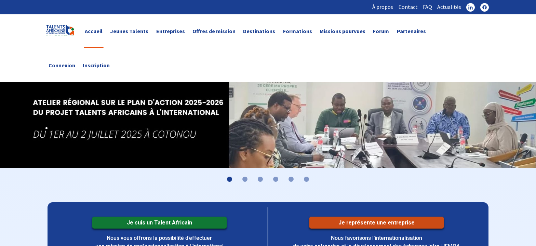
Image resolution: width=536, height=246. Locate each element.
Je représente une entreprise (376, 223)
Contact (406, 6)
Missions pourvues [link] (342, 31)
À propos (381, 6)
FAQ (426, 6)
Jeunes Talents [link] (129, 31)
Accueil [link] (94, 31)
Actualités (448, 6)
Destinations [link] (259, 31)
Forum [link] (381, 31)
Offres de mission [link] (214, 31)
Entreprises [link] (170, 31)
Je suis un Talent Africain (159, 223)
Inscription (96, 65)
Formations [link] (297, 31)
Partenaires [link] (411, 31)
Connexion (62, 65)
